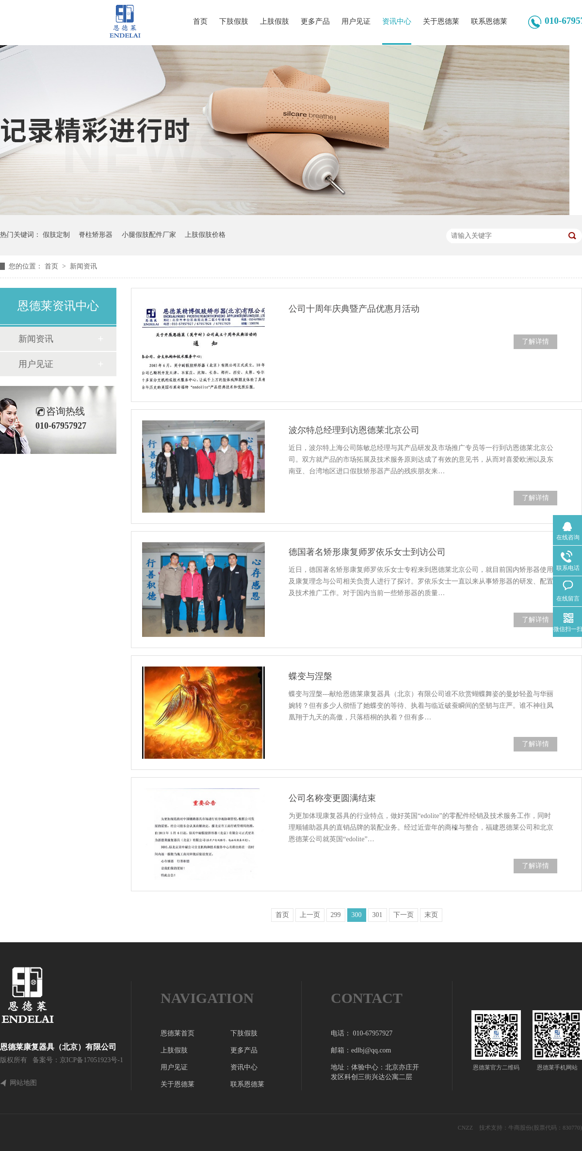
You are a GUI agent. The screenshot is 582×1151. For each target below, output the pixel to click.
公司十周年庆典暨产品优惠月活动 (354, 309)
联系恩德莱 (489, 21)
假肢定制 (56, 234)
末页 (431, 914)
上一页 (310, 914)
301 (377, 914)
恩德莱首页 (177, 1033)
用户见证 (356, 21)
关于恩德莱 (441, 21)
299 (336, 914)
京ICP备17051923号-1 (91, 1060)
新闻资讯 (83, 266)
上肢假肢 (274, 21)
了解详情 (535, 341)
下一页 (403, 914)
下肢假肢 (233, 21)
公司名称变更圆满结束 (332, 798)
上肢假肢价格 (205, 234)
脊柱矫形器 (96, 234)
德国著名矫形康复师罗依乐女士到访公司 (367, 552)
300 (357, 914)
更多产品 (315, 21)
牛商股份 (520, 1127)
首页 (200, 21)
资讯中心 (396, 21)
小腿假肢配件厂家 (149, 234)
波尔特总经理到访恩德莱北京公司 (354, 430)
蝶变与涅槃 (310, 676)
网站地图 (23, 1083)
